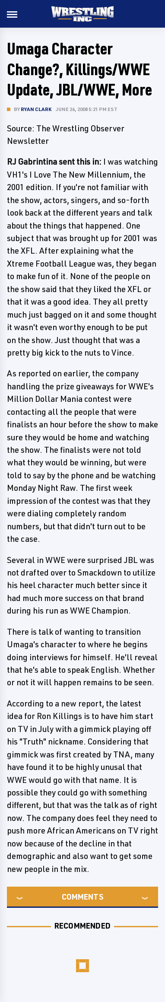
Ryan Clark (36, 109)
